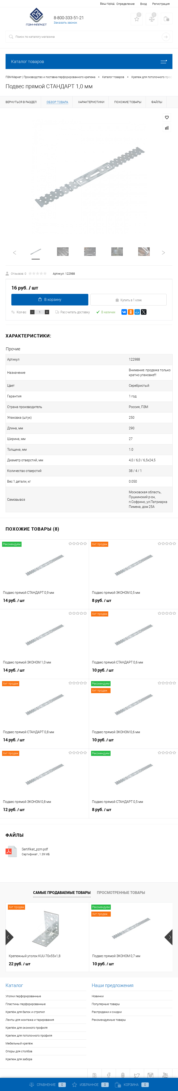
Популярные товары (106, 999)
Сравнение (47, 1085)
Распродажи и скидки (107, 1007)
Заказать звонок (65, 22)
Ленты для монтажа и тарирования (30, 1015)
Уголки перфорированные (23, 992)
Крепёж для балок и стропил (25, 1007)
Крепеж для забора (19, 1054)
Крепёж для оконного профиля (27, 1023)
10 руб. (133, 668)
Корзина (132, 1085)
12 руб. (44, 807)
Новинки (98, 992)
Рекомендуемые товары (109, 1015)
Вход (143, 4)
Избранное (90, 1085)
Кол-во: (22, 312)
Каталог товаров (89, 61)
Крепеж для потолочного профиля (29, 1031)
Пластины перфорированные (26, 999)
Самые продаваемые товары (62, 888)
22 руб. (19, 959)
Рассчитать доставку (72, 312)
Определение (125, 4)
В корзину (49, 300)
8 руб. (133, 598)
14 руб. (44, 598)
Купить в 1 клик (128, 300)
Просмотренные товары (121, 888)
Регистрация (161, 4)
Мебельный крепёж (19, 1039)
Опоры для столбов (19, 1047)
